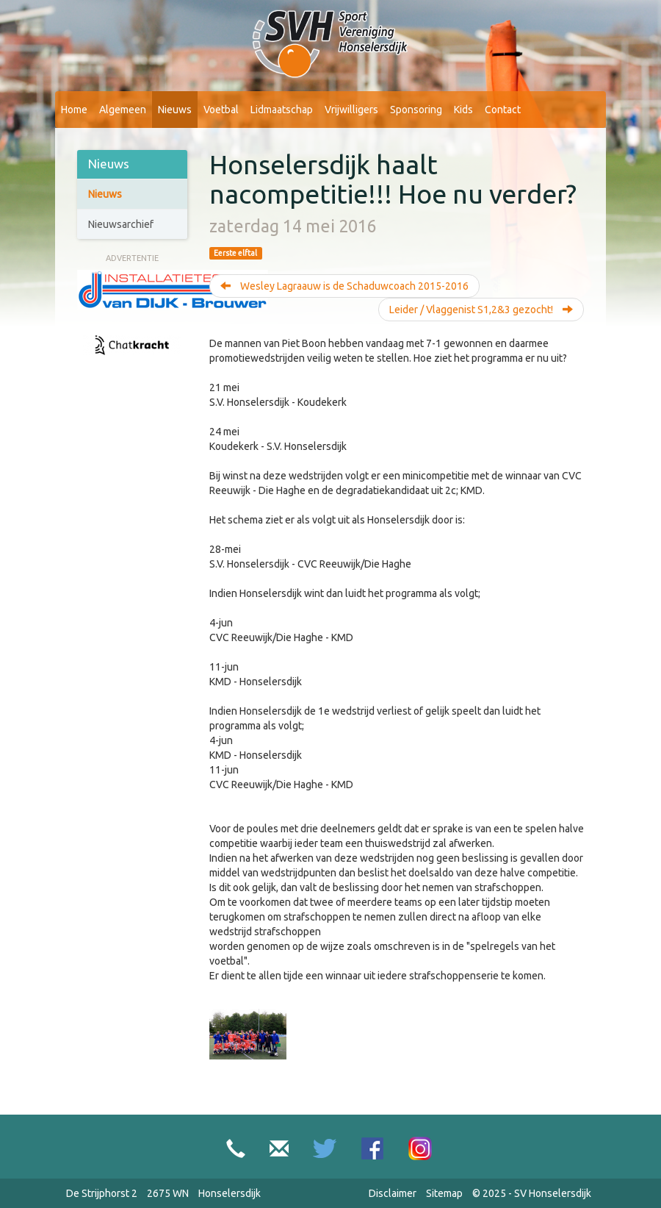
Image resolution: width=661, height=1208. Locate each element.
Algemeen (122, 109)
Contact (503, 109)
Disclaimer (392, 1193)
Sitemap (444, 1193)
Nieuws (175, 109)
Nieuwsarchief (120, 224)
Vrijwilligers (351, 109)
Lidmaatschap (281, 109)
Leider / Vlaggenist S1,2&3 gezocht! (481, 309)
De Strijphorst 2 (101, 1193)
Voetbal (221, 109)
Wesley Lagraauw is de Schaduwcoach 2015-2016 (344, 286)
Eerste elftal (235, 253)
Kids (463, 109)
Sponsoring (416, 109)
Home (74, 109)
